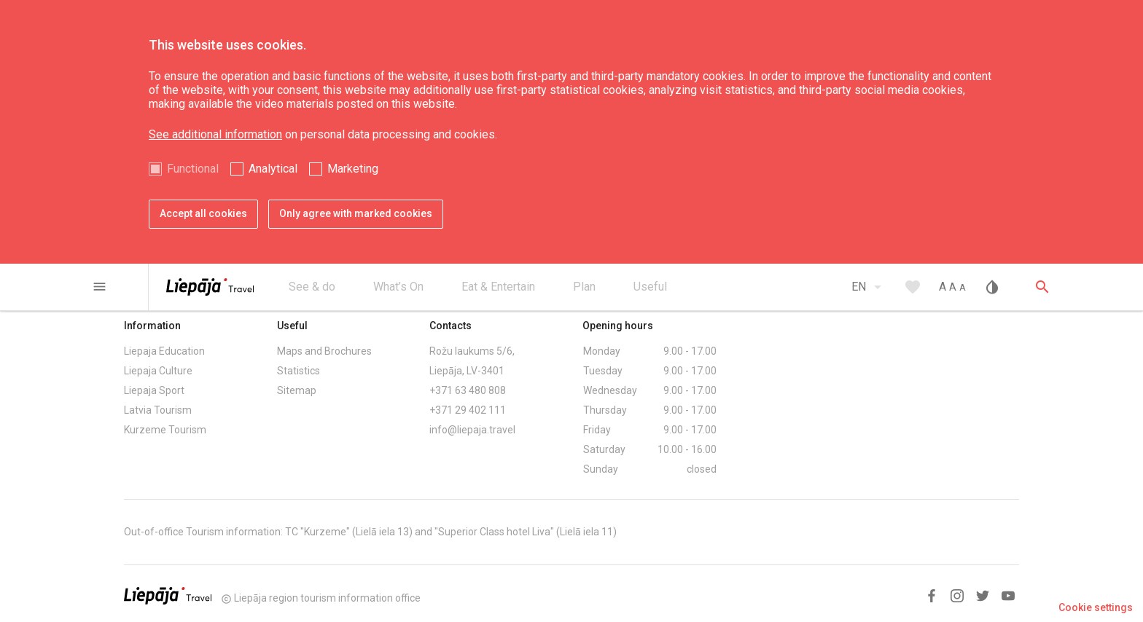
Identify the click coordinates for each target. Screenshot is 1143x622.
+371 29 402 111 (467, 410)
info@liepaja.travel (472, 430)
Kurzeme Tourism (165, 430)
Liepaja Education (164, 351)
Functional (193, 169)
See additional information (215, 134)
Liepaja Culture (158, 371)
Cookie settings (1095, 607)
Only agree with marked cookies (355, 213)
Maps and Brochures (324, 351)
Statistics (298, 371)
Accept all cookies (203, 213)
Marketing (352, 169)
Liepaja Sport (154, 390)
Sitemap (296, 390)
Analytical (273, 169)
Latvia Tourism (158, 410)
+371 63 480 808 (467, 390)
